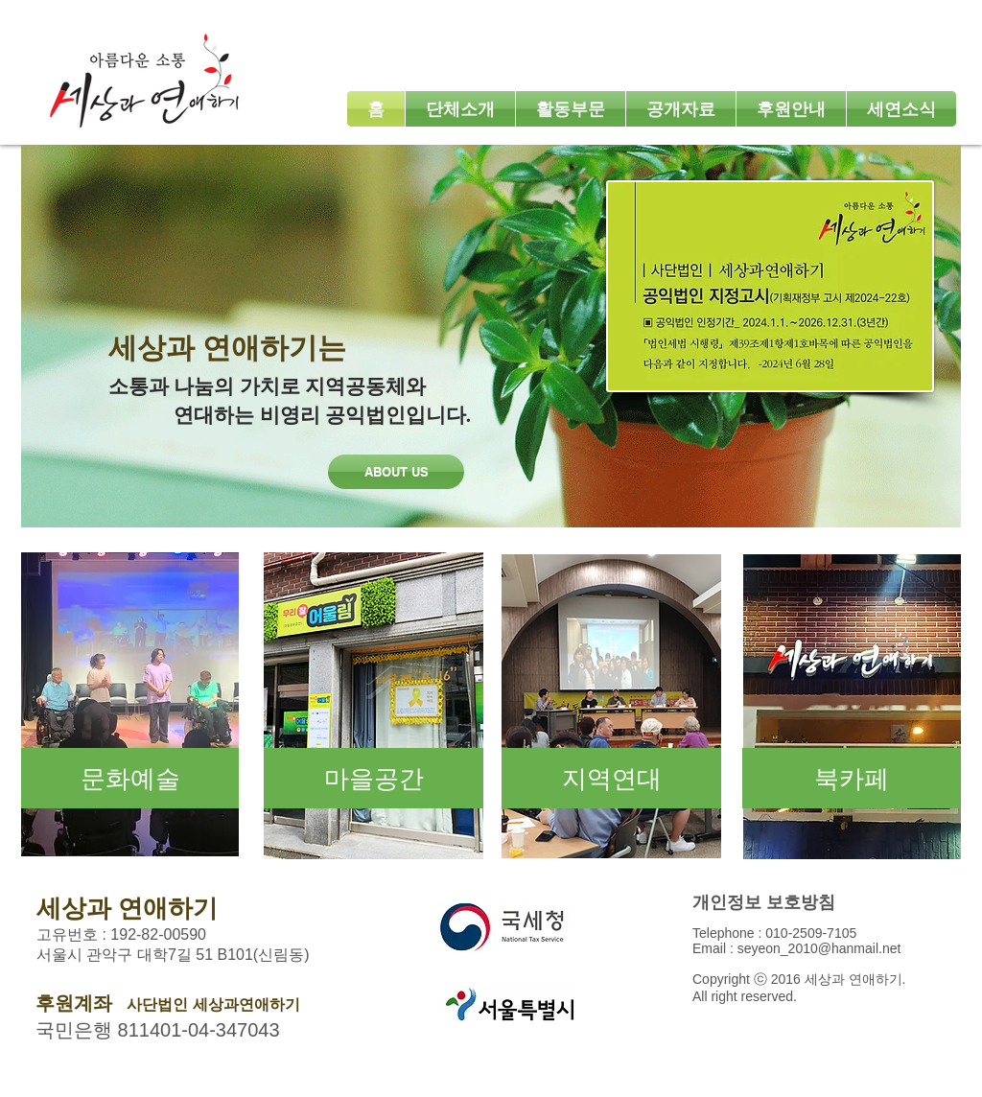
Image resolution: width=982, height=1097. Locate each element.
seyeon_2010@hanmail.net (819, 948)
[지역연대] (611, 778)
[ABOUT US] (396, 472)
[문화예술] (130, 778)
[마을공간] (373, 778)
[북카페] (851, 778)
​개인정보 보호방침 (763, 902)
